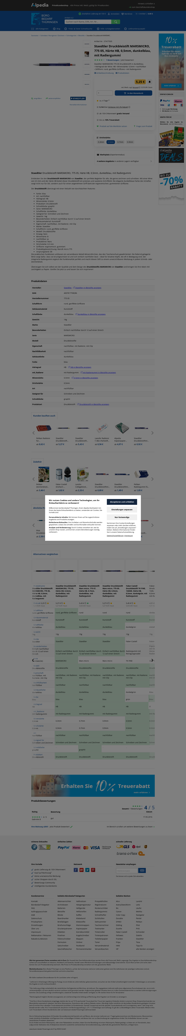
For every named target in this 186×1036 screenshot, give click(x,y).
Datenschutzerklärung (115, 536)
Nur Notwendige (122, 517)
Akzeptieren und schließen (122, 502)
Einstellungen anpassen (122, 509)
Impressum (128, 536)
